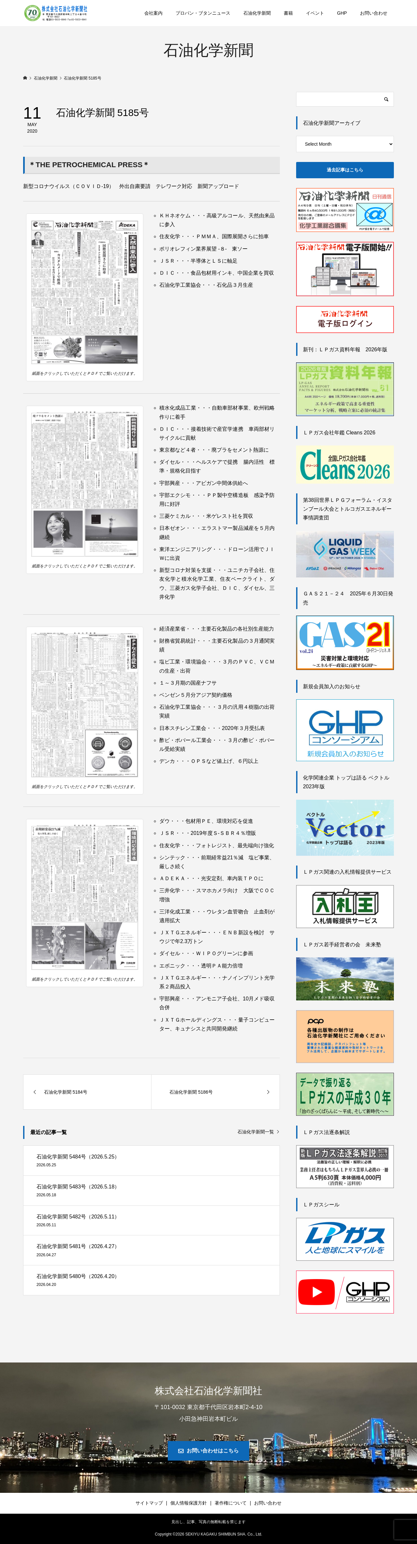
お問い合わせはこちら (213, 1450)
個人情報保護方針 (188, 1503)
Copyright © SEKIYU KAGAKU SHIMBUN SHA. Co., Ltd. (208, 1534)
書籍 (288, 13)
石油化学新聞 (257, 13)
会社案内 (153, 13)
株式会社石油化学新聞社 (208, 1390)
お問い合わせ (373, 13)
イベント (315, 13)
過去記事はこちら (345, 169)
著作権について (231, 1503)
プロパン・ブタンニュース (203, 13)
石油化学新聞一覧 (255, 1131)
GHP (342, 13)
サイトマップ (149, 1503)
